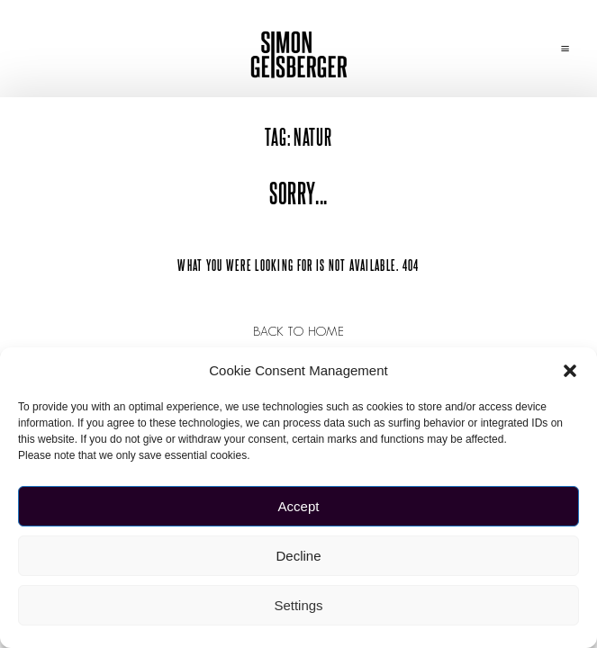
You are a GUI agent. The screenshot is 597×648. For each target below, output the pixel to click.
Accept (299, 506)
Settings (298, 605)
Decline (298, 555)
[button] (570, 371)
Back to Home (299, 331)
